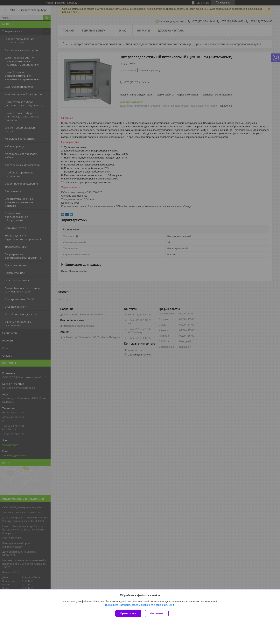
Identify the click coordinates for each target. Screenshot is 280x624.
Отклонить (157, 613)
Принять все (128, 613)
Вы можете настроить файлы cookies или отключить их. (138, 604)
